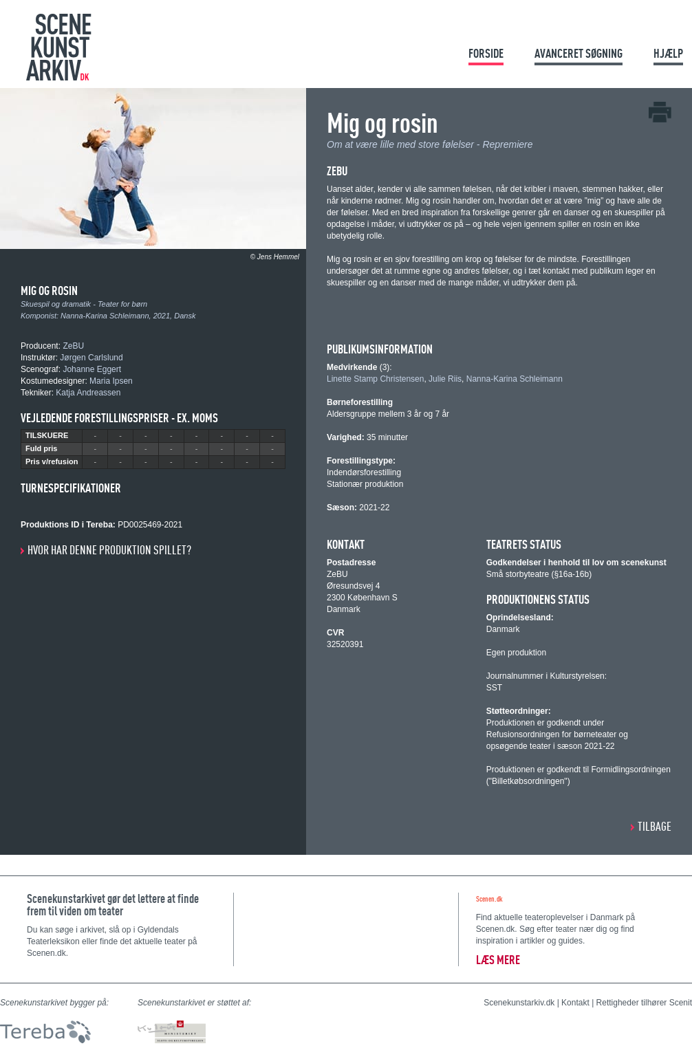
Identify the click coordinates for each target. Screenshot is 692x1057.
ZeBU (73, 346)
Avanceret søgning (578, 53)
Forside (486, 53)
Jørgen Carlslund (91, 357)
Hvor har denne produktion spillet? (109, 550)
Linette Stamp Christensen (375, 379)
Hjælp (668, 53)
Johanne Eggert (92, 369)
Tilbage (654, 826)
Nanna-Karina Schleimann (105, 316)
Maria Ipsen (111, 381)
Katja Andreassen (88, 392)
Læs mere (498, 959)
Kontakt (575, 1002)
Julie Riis (445, 379)
